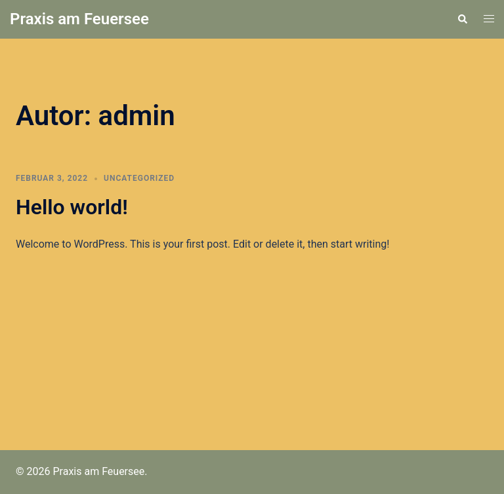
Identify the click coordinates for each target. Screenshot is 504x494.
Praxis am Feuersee (79, 19)
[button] (462, 19)
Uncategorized (139, 178)
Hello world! (72, 207)
